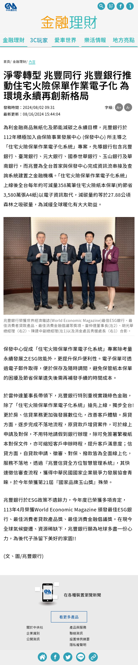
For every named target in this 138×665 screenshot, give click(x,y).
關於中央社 (35, 627)
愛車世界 (65, 40)
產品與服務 (78, 627)
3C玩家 (39, 40)
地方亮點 (124, 40)
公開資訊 (33, 639)
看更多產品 (69, 617)
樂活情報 (95, 40)
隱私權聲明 (78, 645)
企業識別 (33, 633)
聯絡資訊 (76, 633)
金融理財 (14, 40)
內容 (32, 61)
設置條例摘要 (80, 639)
